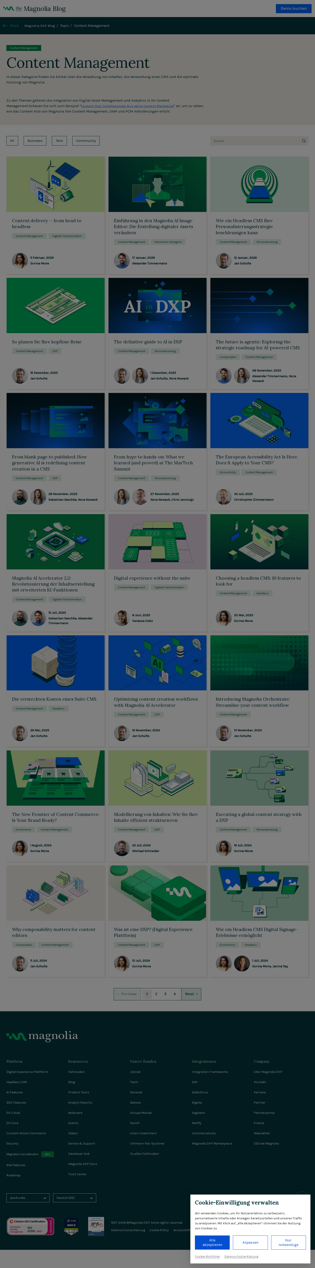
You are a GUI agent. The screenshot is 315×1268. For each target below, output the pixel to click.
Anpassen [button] (250, 1242)
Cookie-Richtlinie (207, 1256)
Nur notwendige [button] (288, 1242)
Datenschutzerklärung (241, 1256)
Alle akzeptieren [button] (212, 1242)
